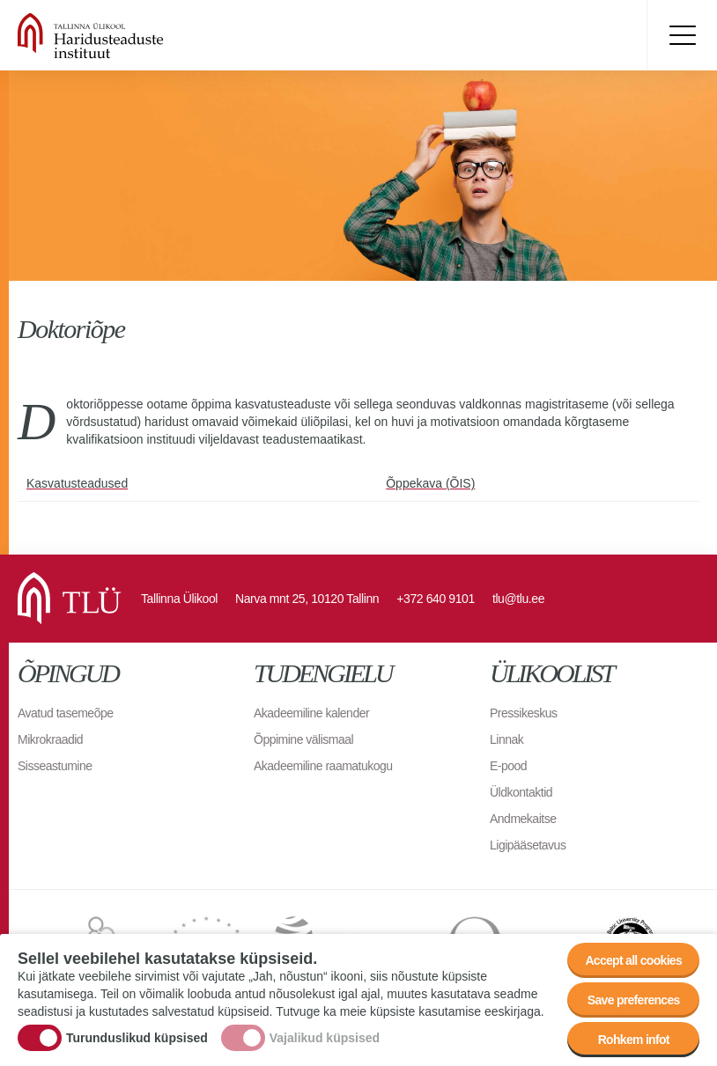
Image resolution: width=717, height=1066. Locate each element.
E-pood (508, 766)
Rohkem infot (633, 1040)
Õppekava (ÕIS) (430, 483)
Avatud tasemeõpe (66, 713)
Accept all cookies (633, 960)
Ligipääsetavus (527, 845)
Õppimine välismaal (303, 739)
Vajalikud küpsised (325, 1038)
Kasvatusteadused (77, 483)
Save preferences (634, 1000)
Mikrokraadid (50, 739)
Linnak (506, 739)
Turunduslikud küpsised (137, 1038)
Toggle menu (682, 35)
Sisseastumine (55, 766)
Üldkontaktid (521, 792)
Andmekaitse (523, 819)
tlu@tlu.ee (518, 599)
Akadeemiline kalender (311, 713)
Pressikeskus (523, 713)
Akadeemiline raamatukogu (323, 766)
